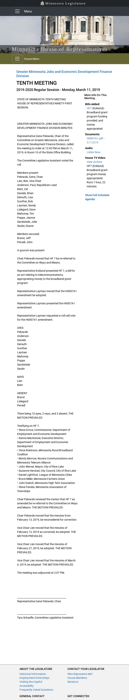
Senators (72, 681)
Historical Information (32, 674)
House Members (77, 677)
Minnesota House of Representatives (60, 49)
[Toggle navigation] (17, 11)
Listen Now (93, 152)
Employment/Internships (34, 677)
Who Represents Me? (80, 674)
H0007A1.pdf (95, 138)
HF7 (89, 108)
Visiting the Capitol (30, 681)
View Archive (94, 161)
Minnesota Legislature (63, 3)
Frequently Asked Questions (36, 689)
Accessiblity (26, 685)
